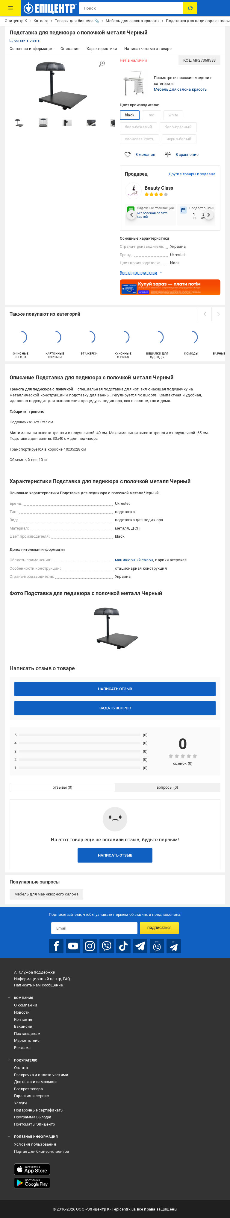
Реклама (22, 1047)
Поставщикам (27, 1033)
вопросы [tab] (164, 787)
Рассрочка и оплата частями (41, 1075)
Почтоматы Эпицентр (34, 1124)
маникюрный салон (134, 560)
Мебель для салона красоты (181, 89)
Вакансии (23, 1026)
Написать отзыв (115, 689)
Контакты (23, 1019)
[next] (218, 314)
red (152, 115)
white (173, 115)
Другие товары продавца (192, 174)
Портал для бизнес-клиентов (41, 1151)
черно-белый (179, 139)
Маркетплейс (27, 1040)
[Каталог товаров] (10, 8)
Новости (22, 1012)
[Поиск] (190, 8)
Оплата (21, 1067)
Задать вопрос (115, 708)
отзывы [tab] (60, 787)
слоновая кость (139, 139)
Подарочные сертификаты (38, 1110)
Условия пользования (35, 1144)
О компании (25, 1005)
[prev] (204, 314)
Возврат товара (28, 1089)
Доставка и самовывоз (36, 1081)
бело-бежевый (138, 127)
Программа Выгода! (32, 1117)
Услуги (20, 1103)
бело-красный (178, 127)
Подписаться (159, 928)
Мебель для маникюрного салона (46, 894)
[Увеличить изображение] (102, 64)
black (129, 115)
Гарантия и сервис (31, 1096)
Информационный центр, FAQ (42, 979)
